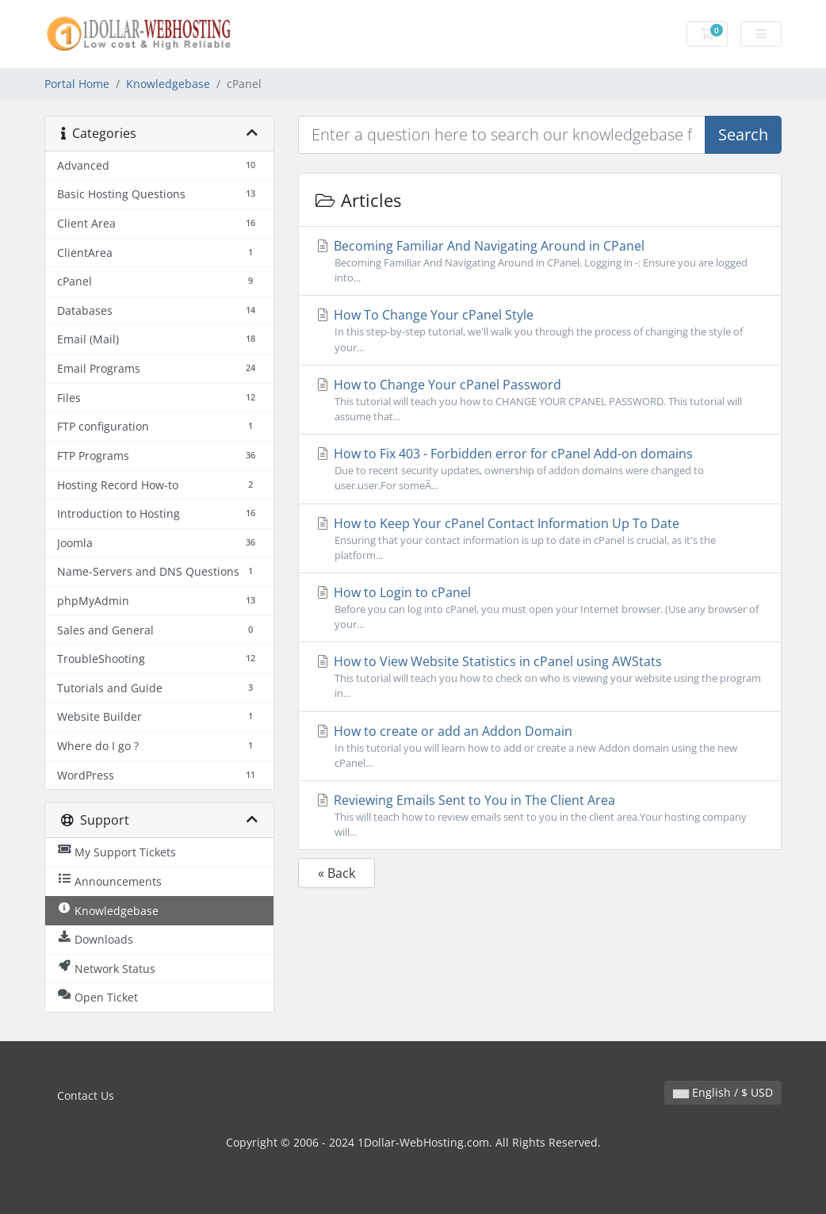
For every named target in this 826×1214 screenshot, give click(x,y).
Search (743, 134)
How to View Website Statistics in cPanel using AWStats (540, 677)
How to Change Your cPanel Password (540, 400)
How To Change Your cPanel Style (540, 330)
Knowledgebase (168, 83)
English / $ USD (723, 1092)
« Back (336, 873)
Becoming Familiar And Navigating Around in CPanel (540, 261)
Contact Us (85, 1095)
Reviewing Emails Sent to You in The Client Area (540, 815)
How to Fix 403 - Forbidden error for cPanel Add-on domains (540, 469)
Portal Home (76, 83)
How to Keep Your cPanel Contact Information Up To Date (540, 539)
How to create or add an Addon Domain (540, 746)
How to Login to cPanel (540, 608)
